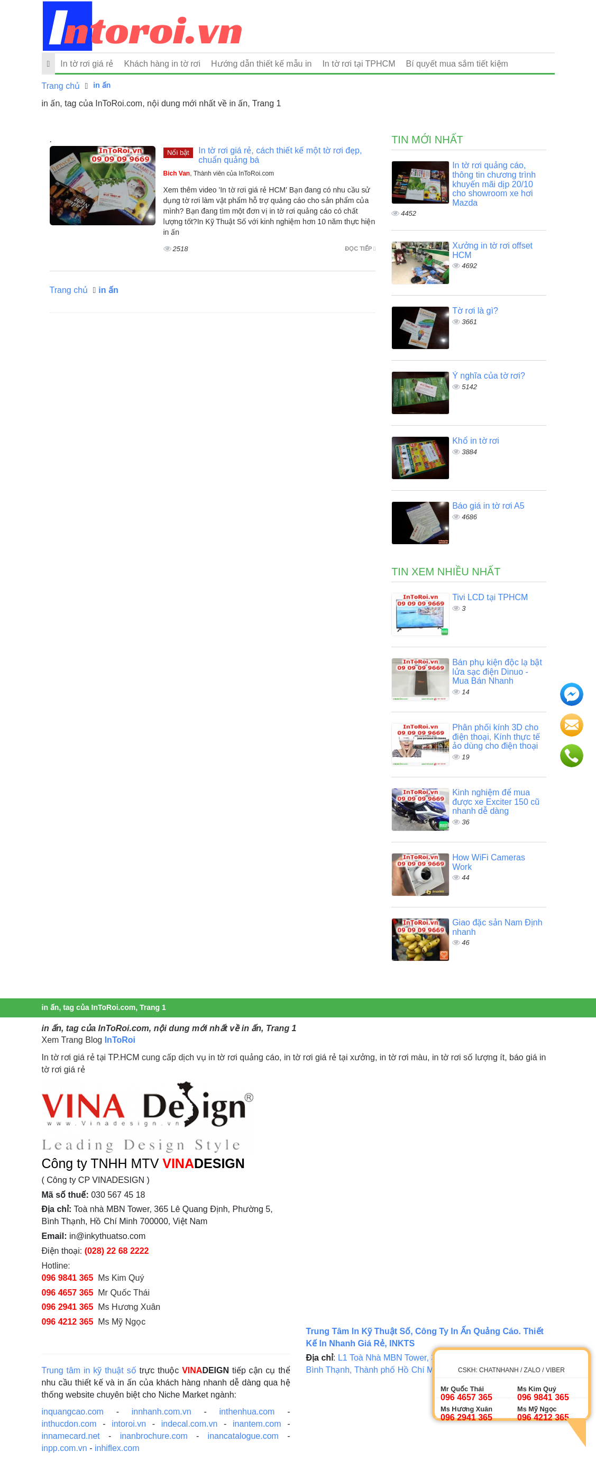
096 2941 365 (68, 1306)
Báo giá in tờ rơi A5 (488, 505)
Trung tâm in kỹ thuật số (89, 1370)
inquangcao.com (73, 1411)
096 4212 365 (68, 1321)
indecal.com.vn (189, 1423)
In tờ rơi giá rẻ (86, 63)
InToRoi (120, 1039)
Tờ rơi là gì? (475, 310)
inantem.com (257, 1423)
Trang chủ (61, 85)
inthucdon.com (69, 1423)
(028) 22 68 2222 (117, 1250)
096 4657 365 (68, 1292)
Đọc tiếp (360, 248)
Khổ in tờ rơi (475, 440)
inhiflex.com (117, 1448)
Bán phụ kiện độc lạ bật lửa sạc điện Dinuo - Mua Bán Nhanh (497, 671)
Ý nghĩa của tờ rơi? (488, 375)
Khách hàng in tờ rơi (162, 63)
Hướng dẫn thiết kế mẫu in (261, 63)
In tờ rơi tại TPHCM (358, 63)
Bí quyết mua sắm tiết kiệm (457, 63)
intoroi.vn (129, 1423)
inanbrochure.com (154, 1435)
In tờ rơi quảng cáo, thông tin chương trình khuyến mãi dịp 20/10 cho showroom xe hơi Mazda (494, 184)
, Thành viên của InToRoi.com (218, 173)
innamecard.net (71, 1435)
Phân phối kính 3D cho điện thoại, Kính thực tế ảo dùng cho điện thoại (496, 736)
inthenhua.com (246, 1411)
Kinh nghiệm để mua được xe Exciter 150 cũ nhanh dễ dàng (495, 801)
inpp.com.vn (64, 1448)
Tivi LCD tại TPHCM (490, 597)
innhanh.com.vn (161, 1411)
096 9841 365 (68, 1277)
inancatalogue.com (243, 1435)
